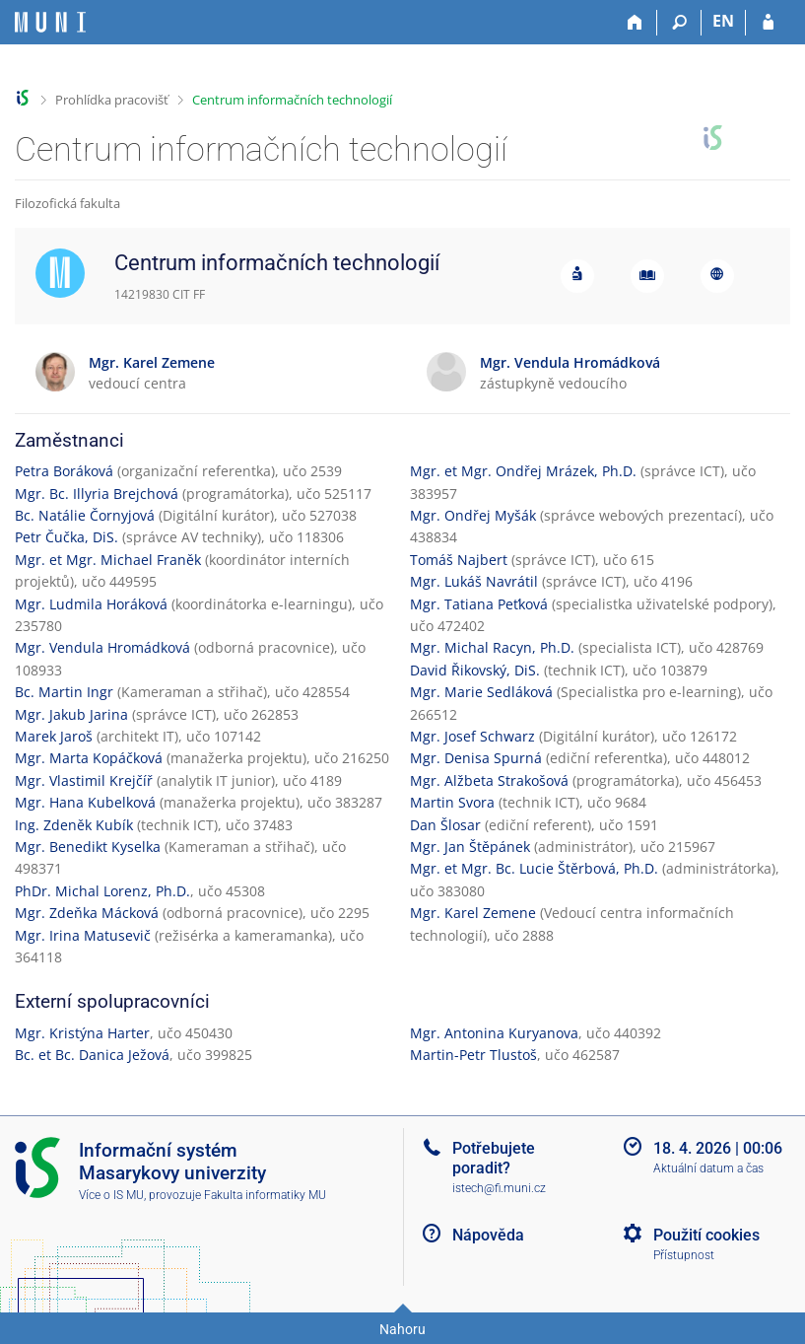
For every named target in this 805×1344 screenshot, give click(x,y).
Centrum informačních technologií (292, 99)
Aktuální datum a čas (708, 1168)
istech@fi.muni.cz (499, 1188)
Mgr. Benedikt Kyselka (88, 846)
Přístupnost (683, 1255)
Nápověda (488, 1235)
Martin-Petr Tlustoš (473, 1054)
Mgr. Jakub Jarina (71, 714)
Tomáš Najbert (458, 559)
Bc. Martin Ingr (64, 691)
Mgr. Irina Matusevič (83, 935)
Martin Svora (452, 802)
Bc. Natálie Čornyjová (85, 515)
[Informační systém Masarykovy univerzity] (50, 22)
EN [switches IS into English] (723, 21)
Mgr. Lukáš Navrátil (474, 581)
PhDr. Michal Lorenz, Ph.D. (102, 891)
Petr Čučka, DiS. (66, 537)
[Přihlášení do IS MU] (768, 22)
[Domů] (635, 22)
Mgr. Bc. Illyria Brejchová (96, 493)
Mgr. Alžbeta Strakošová (489, 780)
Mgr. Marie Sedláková (481, 691)
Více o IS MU (111, 1195)
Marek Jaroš (54, 736)
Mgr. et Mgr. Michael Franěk (108, 559)
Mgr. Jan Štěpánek (470, 846)
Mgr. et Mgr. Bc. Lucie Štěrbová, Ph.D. (534, 868)
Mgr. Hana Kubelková (85, 802)
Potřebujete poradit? (493, 1157)
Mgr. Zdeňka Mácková (87, 912)
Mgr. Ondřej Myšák (473, 515)
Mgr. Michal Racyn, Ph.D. (492, 647)
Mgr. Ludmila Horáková (91, 604)
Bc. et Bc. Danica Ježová (92, 1054)
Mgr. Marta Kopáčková (89, 757)
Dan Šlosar (445, 824)
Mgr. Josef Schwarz (472, 736)
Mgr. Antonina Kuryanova (494, 1033)
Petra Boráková (64, 470)
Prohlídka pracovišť (111, 99)
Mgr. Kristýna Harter (82, 1033)
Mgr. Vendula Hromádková (102, 647)
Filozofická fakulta (67, 203)
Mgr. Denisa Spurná (476, 757)
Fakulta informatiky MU (265, 1195)
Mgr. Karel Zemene (473, 912)
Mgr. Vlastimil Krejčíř (84, 780)
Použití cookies (706, 1235)
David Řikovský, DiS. (475, 670)
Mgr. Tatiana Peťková (479, 604)
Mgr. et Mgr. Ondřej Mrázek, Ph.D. (523, 470)
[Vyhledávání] (679, 22)
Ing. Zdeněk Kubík (74, 824)
